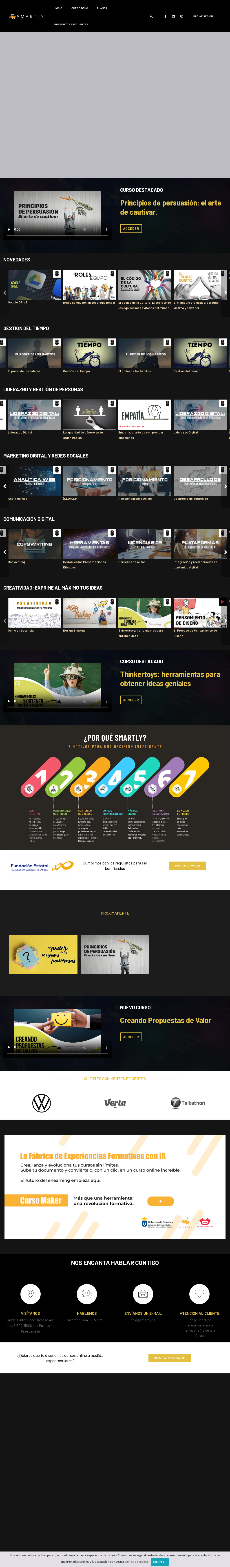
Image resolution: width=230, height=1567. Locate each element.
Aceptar (160, 1562)
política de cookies (137, 1561)
